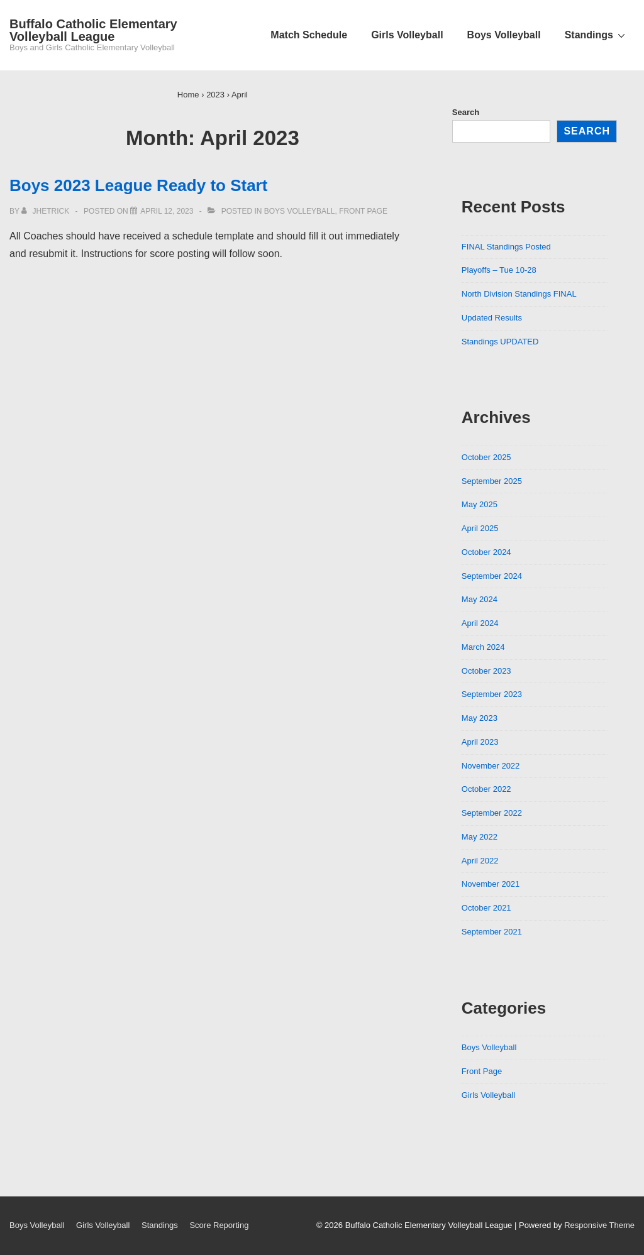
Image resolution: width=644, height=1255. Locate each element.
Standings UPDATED (500, 341)
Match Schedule (308, 35)
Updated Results (492, 317)
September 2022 (492, 813)
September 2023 (492, 694)
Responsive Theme (599, 1225)
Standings (596, 34)
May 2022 (479, 836)
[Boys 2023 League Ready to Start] (166, 211)
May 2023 (479, 718)
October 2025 (486, 457)
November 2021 (491, 884)
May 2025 (479, 504)
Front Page (363, 211)
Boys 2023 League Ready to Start (138, 185)
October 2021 (486, 907)
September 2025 (492, 481)
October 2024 (486, 552)
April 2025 (480, 528)
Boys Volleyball (504, 35)
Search (465, 112)
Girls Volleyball (407, 35)
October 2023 (486, 671)
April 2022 (480, 860)
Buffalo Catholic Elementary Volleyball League (93, 30)
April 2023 (480, 742)
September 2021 (492, 931)
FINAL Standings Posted (506, 246)
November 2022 (491, 765)
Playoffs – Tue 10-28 (499, 270)
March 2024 (483, 647)
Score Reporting (218, 1225)
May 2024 (479, 599)
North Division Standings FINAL (519, 294)
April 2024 (480, 623)
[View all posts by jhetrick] (46, 211)
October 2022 (486, 789)
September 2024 (492, 576)
